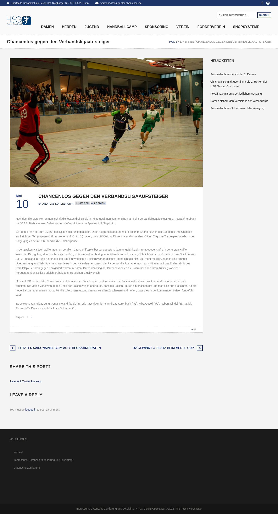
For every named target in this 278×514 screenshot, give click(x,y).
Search (264, 15)
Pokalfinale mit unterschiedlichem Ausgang (236, 93)
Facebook (15, 381)
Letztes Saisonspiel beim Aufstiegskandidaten (59, 348)
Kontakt (18, 452)
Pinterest (36, 381)
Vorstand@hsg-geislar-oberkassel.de (121, 3)
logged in (30, 409)
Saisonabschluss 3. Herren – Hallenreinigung (237, 108)
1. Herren (187, 41)
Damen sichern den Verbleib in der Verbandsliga (239, 100)
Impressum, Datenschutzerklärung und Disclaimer (44, 459)
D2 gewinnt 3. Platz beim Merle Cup (163, 348)
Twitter (26, 381)
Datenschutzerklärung (27, 467)
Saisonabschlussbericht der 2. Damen (233, 74)
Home (173, 41)
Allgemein (98, 203)
